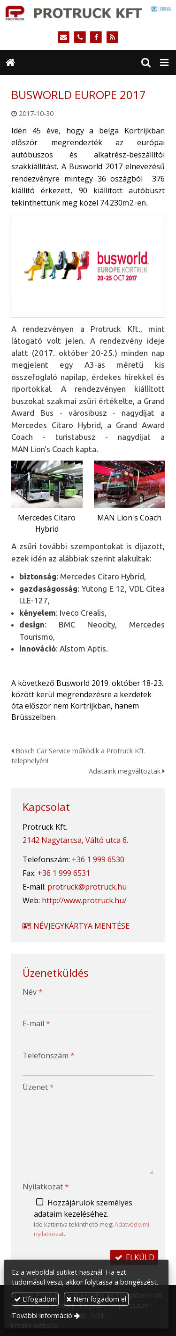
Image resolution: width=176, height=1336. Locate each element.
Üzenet (38, 1087)
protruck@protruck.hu (87, 887)
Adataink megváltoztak (127, 771)
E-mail (36, 1023)
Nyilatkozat (46, 1186)
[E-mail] (63, 37)
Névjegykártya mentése (76, 926)
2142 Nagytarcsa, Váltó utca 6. (75, 840)
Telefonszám (49, 1055)
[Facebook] (96, 37)
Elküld (134, 1257)
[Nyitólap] (88, 12)
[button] (164, 63)
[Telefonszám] (80, 37)
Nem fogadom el (96, 1299)
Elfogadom (35, 1299)
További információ (42, 1315)
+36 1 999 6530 (98, 859)
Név (33, 992)
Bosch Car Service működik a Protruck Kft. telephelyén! (78, 756)
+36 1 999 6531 (64, 873)
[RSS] (112, 37)
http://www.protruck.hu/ (84, 900)
